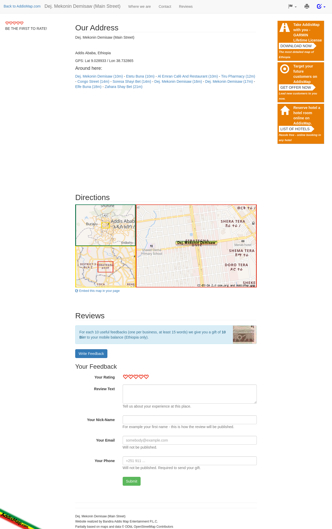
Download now (296, 46)
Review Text (104, 389)
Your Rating (104, 377)
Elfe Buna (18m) (88, 87)
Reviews (186, 6)
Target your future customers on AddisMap (305, 74)
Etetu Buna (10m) (141, 76)
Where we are (139, 6)
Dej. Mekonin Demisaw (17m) (229, 81)
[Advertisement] (166, 138)
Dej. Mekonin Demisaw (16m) (178, 81)
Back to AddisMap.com (22, 6)
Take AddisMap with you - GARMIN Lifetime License (307, 32)
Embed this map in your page (97, 291)
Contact (165, 6)
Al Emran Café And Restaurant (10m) (188, 76)
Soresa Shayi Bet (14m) (132, 81)
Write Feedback (91, 354)
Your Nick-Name (101, 420)
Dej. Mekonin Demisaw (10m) (99, 76)
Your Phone (105, 461)
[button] (292, 6)
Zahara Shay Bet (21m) (124, 87)
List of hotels (295, 129)
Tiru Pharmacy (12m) (238, 76)
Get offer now (295, 87)
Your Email (105, 440)
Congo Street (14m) (94, 81)
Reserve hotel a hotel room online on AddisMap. (306, 115)
